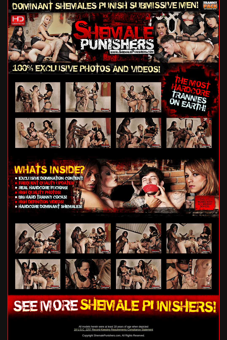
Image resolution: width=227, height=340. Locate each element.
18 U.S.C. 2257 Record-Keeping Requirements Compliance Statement (113, 329)
